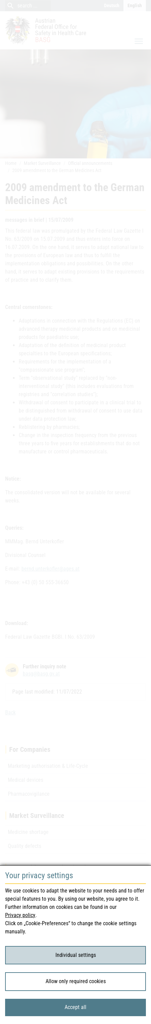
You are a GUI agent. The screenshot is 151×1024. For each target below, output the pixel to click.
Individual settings (75, 955)
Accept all (75, 1007)
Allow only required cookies (76, 981)
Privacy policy (20, 915)
